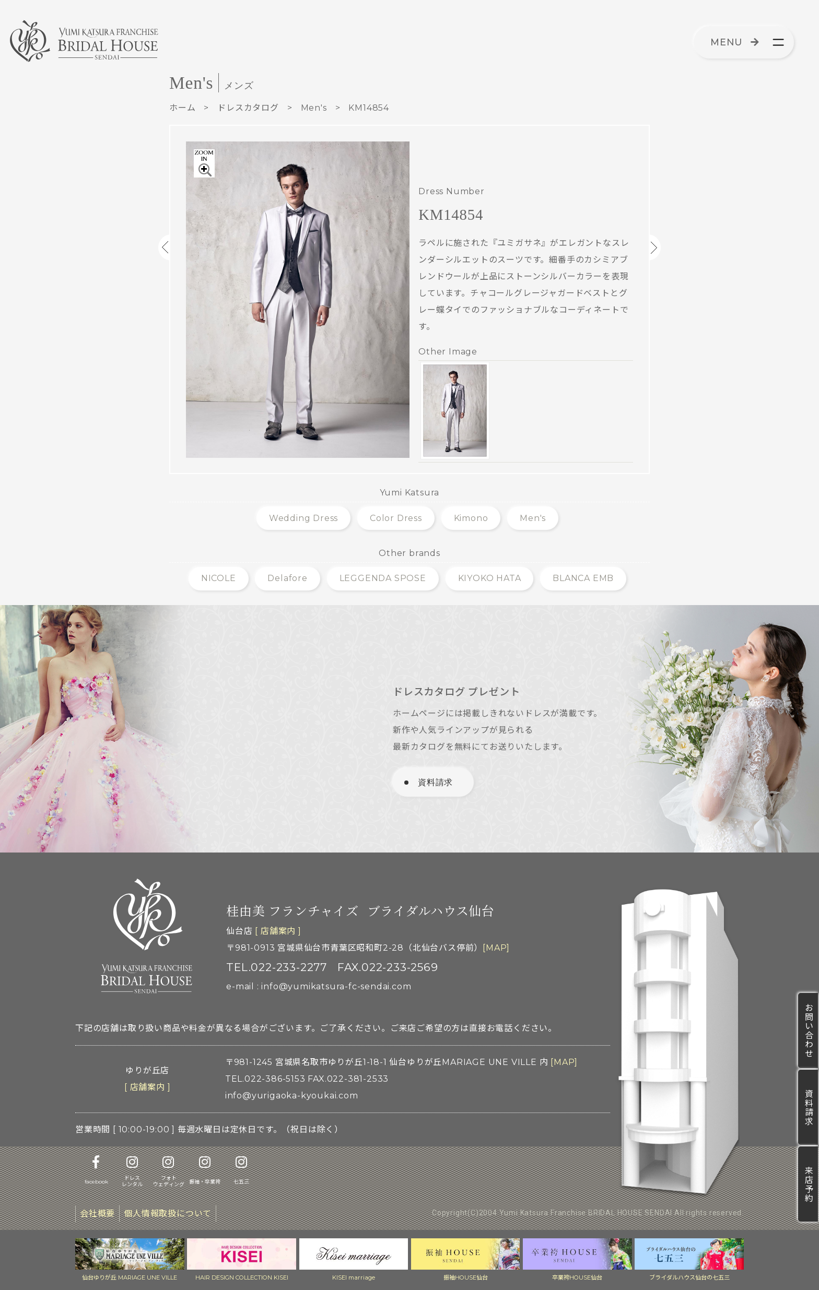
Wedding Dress (303, 518)
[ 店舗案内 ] (278, 931)
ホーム (182, 108)
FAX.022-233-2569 (387, 967)
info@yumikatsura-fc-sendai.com (336, 986)
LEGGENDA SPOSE (383, 578)
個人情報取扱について (168, 1213)
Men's (314, 108)
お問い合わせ (808, 1030)
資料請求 (808, 1107)
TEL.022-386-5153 (265, 1079)
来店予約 (808, 1184)
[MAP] (496, 948)
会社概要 (97, 1213)
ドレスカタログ (248, 108)
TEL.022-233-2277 (276, 967)
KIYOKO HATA (489, 578)
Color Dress (396, 518)
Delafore (287, 578)
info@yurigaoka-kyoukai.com (291, 1095)
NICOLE (218, 578)
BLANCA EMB (583, 578)
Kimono (471, 518)
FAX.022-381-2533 (348, 1079)
